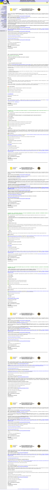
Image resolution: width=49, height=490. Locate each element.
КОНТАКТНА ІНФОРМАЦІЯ (4, 23)
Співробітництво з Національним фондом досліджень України (4, 20)
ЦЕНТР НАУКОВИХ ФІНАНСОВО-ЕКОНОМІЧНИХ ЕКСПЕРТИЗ (4, 9)
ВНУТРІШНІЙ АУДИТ (5, 27)
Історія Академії (5, 19)
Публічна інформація (4, 22)
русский (47, 2)
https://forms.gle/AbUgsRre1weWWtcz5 (23, 363)
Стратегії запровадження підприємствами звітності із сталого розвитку (21, 64)
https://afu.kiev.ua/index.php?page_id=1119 (13, 38)
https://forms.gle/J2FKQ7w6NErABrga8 (24, 430)
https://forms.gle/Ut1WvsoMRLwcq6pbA (24, 27)
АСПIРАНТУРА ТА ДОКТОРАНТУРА (5, 13)
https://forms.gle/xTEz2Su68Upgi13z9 (23, 452)
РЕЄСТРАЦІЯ (10, 144)
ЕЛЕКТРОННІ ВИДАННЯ (4, 17)
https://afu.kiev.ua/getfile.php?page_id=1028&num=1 (15, 194)
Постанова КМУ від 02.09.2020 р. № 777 (22, 176)
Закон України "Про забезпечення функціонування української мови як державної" (3, 21)
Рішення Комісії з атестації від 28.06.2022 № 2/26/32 (36, 365)
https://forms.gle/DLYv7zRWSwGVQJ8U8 (13, 298)
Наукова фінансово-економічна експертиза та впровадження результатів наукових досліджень (4, 12)
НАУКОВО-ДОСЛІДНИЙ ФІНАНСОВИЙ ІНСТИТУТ (4, 7)
